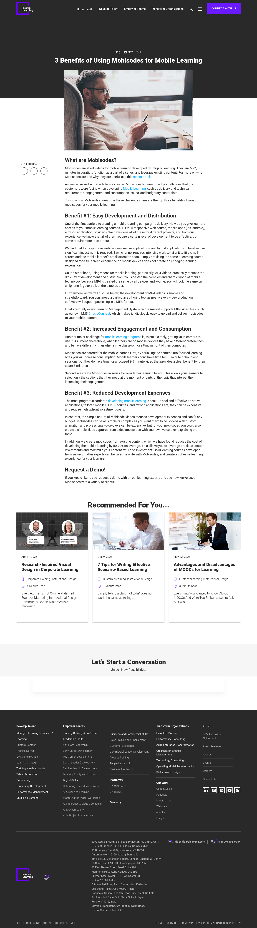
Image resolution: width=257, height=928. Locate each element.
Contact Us (209, 779)
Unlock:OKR (116, 791)
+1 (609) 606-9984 (229, 841)
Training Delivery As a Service (80, 733)
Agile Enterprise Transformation (175, 745)
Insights (161, 818)
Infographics (163, 800)
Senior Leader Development (79, 762)
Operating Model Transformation (175, 766)
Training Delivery (25, 750)
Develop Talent (108, 9)
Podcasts (161, 794)
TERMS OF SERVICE (166, 923)
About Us (208, 726)
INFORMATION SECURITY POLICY (222, 923)
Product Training (119, 757)
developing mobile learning (127, 401)
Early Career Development (78, 750)
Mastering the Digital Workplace (81, 797)
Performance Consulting (170, 739)
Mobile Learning (134, 188)
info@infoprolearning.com (189, 841)
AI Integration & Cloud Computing (82, 803)
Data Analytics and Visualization (81, 786)
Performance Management (32, 792)
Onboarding (23, 780)
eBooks (160, 812)
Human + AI (84, 9)
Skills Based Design (168, 772)
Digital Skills (70, 780)
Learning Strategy (26, 762)
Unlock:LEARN (118, 786)
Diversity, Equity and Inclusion (80, 774)
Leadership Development (31, 786)
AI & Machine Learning (76, 792)
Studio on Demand (27, 797)
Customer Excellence (122, 745)
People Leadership (120, 763)
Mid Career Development (77, 756)
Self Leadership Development (80, 768)
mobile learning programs (123, 337)
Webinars (161, 806)
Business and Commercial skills (129, 734)
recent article (142, 177)
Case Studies (164, 788)
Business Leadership (122, 769)
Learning (21, 739)
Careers (207, 771)
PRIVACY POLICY (190, 923)
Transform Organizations (167, 9)
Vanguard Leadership (75, 745)
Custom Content (26, 745)
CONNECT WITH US (223, 8)
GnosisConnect (99, 313)
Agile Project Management (78, 815)
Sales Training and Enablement (128, 740)
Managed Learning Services (34, 733)
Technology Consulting (170, 760)
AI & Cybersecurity (73, 809)
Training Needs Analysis (30, 768)
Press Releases (212, 746)
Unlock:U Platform (167, 733)
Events (207, 762)
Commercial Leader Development (129, 751)
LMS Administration (27, 756)
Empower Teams (135, 9)
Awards (207, 754)
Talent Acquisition (27, 774)
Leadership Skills (73, 739)
